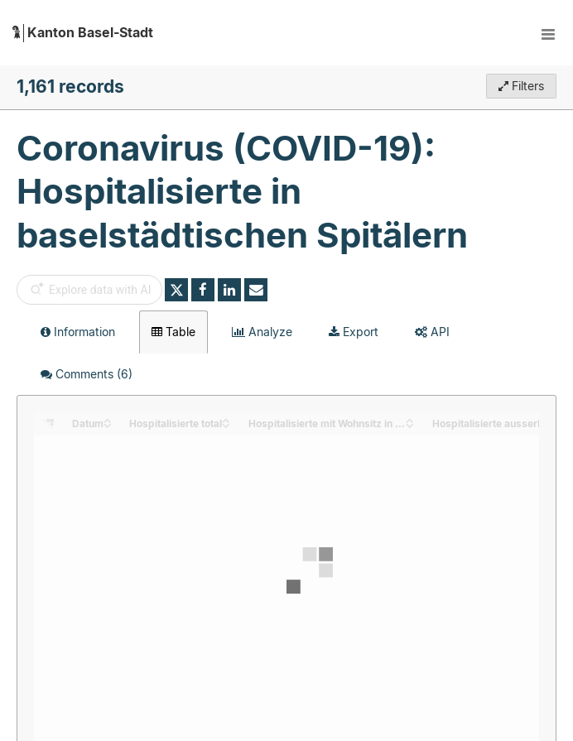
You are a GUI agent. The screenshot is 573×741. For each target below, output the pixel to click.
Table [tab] (173, 332)
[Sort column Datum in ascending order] (108, 419)
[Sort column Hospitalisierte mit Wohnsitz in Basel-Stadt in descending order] (410, 424)
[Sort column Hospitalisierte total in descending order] (226, 424)
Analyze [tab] (262, 332)
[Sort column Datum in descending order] (108, 424)
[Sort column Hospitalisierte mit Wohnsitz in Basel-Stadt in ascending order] (410, 419)
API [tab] (432, 332)
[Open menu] (548, 33)
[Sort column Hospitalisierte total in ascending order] (226, 419)
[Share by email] (255, 289)
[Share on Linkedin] (229, 289)
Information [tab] (78, 332)
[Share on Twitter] (176, 289)
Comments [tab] (86, 374)
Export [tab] (353, 332)
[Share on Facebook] (202, 289)
